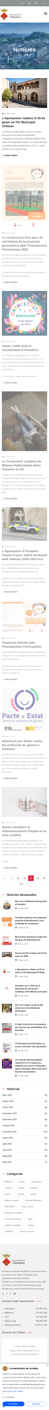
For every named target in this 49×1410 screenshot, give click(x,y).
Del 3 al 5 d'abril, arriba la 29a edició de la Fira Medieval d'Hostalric (29, 1008)
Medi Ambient (10, 1207)
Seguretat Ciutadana (13, 1225)
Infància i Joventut (12, 1200)
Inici (19, 55)
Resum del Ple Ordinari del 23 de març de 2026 (31, 954)
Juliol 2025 (25, 1144)
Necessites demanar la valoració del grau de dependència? (31, 938)
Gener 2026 (25, 1107)
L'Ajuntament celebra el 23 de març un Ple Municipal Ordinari (30, 970)
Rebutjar (36, 1403)
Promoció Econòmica (13, 1219)
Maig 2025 (25, 1156)
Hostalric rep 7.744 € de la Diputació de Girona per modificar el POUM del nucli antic (31, 989)
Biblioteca (8, 1182)
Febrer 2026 (25, 1101)
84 (21, 884)
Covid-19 (8, 1188)
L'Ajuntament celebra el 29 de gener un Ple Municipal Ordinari (23, 122)
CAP (26, 1317)
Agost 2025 (25, 1138)
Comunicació (36, 1182)
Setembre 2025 (25, 1131)
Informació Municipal (33, 1200)
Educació (34, 1188)
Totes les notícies (27, 1231)
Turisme (31, 1225)
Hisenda (20, 1194)
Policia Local (26, 1321)
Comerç (22, 1182)
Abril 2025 (25, 1162)
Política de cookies (15, 1391)
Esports (8, 1194)
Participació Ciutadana (13, 1213)
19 (18, 878)
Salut (30, 1219)
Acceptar (13, 1403)
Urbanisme (9, 1231)
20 (24, 878)
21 (31, 878)
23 (44, 878)
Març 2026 (25, 1095)
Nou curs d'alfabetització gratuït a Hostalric (31, 902)
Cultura (21, 1188)
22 (38, 878)
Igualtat (33, 1194)
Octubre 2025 (25, 1125)
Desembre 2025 (25, 1113)
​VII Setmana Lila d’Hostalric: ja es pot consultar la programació (30, 1045)
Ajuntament (26, 1308)
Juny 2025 (25, 1150)
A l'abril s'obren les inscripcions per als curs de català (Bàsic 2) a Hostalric (31, 1027)
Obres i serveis (28, 1207)
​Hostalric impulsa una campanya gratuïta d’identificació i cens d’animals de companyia (30, 921)
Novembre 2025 (25, 1119)
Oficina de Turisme (26, 1325)
